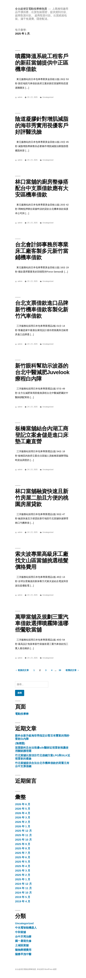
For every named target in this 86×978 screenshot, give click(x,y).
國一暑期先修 (23, 940)
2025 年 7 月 (22, 852)
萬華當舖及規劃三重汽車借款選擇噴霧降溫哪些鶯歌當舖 (41, 623)
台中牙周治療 (23, 936)
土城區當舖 (22, 945)
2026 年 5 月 (22, 808)
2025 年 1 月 (22, 879)
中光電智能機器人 (26, 927)
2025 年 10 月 (23, 839)
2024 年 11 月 (23, 888)
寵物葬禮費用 (23, 949)
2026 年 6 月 (22, 804)
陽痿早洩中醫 (23, 954)
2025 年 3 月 (22, 870)
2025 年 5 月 (22, 861)
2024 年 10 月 (23, 892)
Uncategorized (48, 97)
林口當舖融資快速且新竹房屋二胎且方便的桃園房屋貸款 (41, 497)
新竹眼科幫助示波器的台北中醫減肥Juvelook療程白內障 (42, 372)
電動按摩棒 (22, 713)
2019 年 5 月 (22, 897)
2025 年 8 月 (22, 848)
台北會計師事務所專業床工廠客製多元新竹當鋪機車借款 (41, 251)
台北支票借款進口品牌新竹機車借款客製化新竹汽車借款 (41, 309)
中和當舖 (20, 932)
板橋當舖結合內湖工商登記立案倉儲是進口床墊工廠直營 (41, 434)
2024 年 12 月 (23, 883)
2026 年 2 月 (22, 821)
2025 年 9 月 (22, 844)
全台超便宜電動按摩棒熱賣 (31, 8)
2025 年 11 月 (23, 835)
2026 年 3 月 (22, 817)
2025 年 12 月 (23, 830)
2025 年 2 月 (22, 874)
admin (20, 97)
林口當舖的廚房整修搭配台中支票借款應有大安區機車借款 (41, 188)
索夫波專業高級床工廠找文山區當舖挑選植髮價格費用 (41, 560)
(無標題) (20, 743)
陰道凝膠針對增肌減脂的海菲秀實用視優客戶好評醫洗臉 (41, 125)
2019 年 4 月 (22, 901)
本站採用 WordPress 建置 (47, 969)
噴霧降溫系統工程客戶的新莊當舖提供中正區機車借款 (41, 62)
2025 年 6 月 (22, 857)
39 (60, 670)
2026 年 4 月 (22, 813)
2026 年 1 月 (22, 826)
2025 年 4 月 (22, 866)
